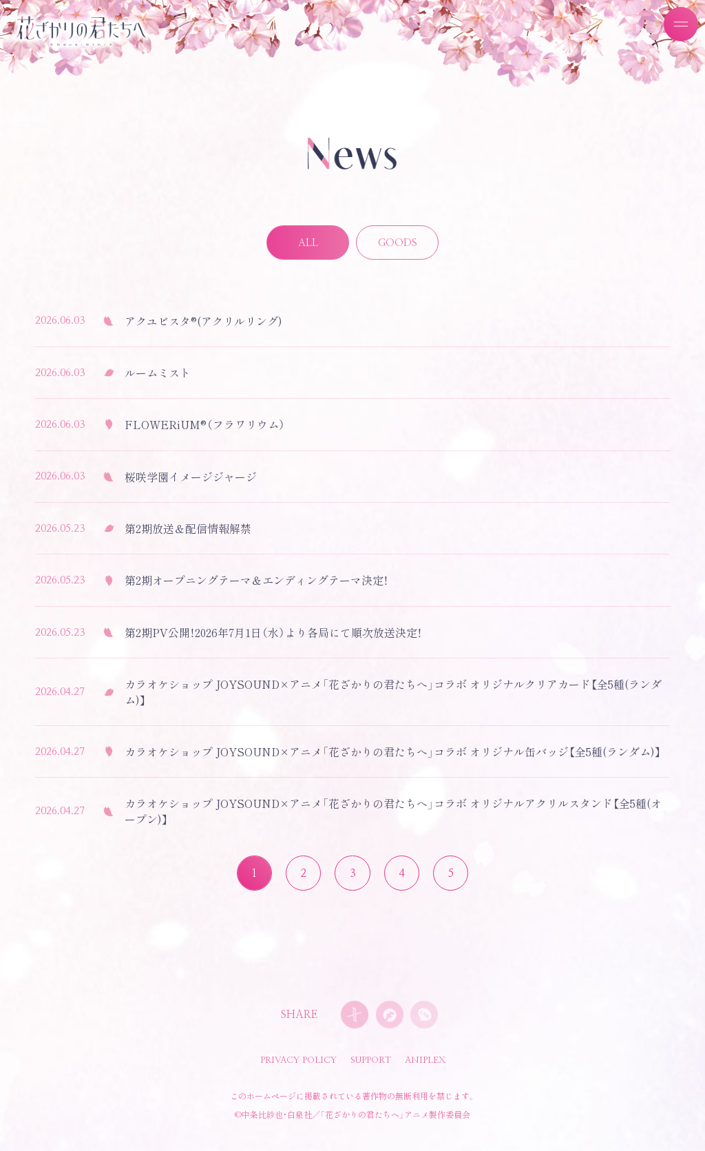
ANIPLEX (425, 1060)
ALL (308, 244)
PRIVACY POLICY (298, 1060)
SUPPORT (370, 1060)
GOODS (397, 244)
